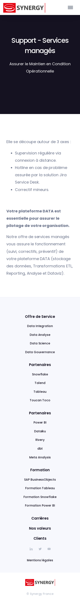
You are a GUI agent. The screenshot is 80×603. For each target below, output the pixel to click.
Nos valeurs (40, 528)
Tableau (40, 392)
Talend (40, 383)
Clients (40, 538)
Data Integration (40, 326)
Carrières (40, 518)
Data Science (40, 343)
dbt (40, 448)
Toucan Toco (40, 400)
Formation (40, 470)
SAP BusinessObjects (40, 479)
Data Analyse (40, 335)
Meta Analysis (40, 457)
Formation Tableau (40, 488)
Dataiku (40, 431)
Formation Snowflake (39, 497)
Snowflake (40, 374)
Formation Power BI (40, 505)
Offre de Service (40, 316)
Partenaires (40, 364)
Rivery (40, 440)
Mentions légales (40, 560)
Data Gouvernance (40, 352)
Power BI (40, 422)
